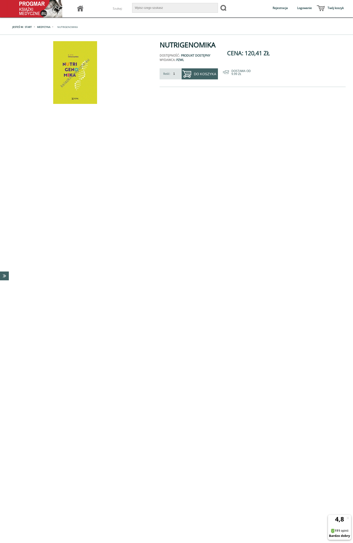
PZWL (180, 60)
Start (28, 27)
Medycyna (43, 27)
